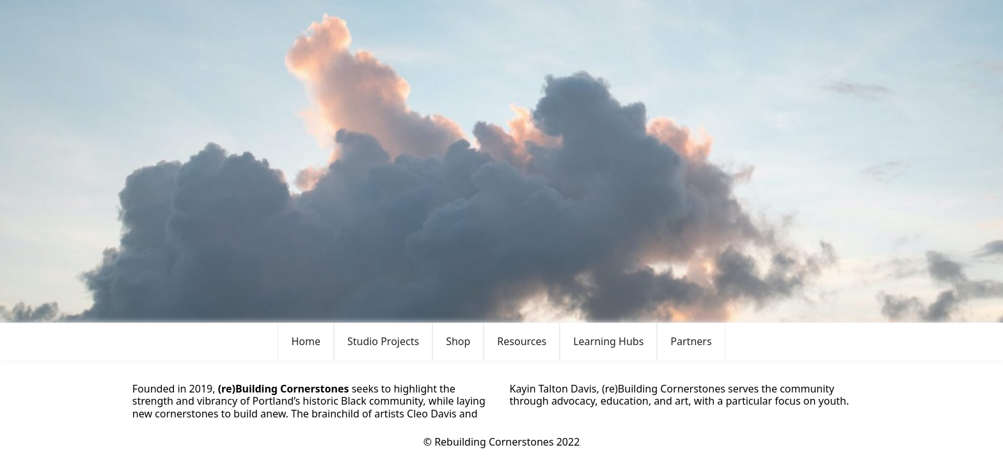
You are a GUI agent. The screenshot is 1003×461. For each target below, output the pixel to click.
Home (305, 341)
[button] (383, 341)
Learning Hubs (608, 341)
